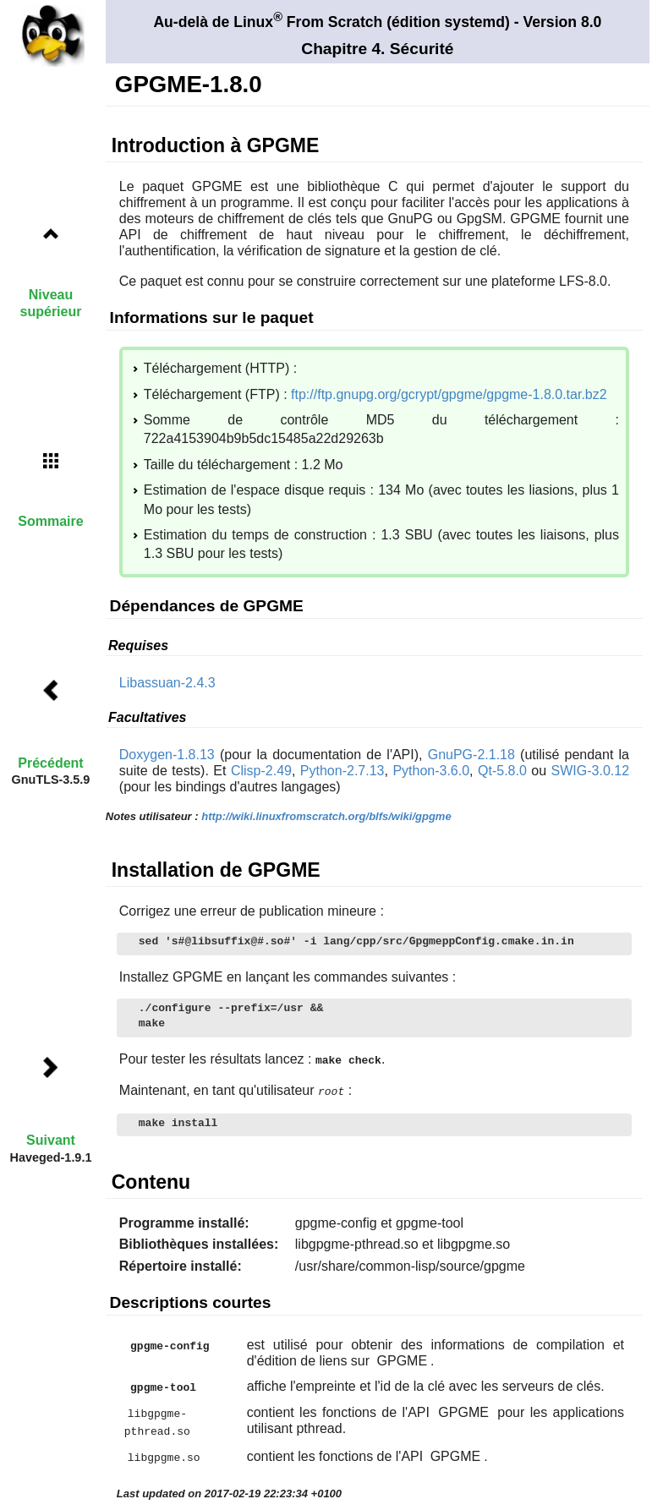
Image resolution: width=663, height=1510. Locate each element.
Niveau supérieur (51, 302)
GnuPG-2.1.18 (471, 754)
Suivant (50, 1140)
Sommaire (50, 521)
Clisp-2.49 (261, 770)
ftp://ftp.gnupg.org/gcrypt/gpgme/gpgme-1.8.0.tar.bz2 (449, 394)
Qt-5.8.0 (502, 770)
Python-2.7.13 (342, 770)
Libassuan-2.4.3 (167, 683)
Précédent (50, 763)
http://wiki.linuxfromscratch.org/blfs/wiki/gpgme (326, 816)
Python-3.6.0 (430, 770)
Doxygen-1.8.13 (167, 754)
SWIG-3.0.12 (590, 770)
